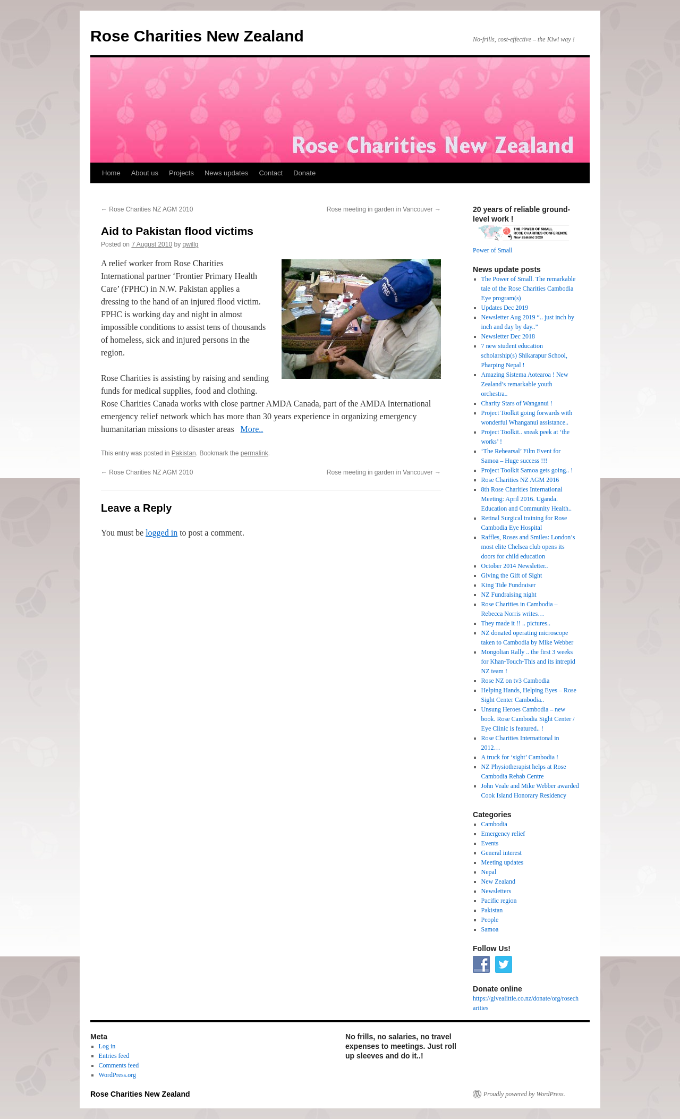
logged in (161, 532)
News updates (226, 173)
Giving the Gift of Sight (511, 575)
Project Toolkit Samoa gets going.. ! (527, 470)
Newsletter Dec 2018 (508, 336)
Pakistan (184, 453)
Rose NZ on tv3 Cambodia (515, 680)
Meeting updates (502, 862)
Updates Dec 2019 (505, 307)
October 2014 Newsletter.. (514, 566)
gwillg (191, 244)
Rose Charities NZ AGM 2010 (147, 209)
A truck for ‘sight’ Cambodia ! (519, 757)
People (490, 919)
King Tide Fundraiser (508, 585)
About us (144, 173)
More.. (252, 429)
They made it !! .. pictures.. (515, 623)
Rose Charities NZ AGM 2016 (520, 480)
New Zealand (498, 881)
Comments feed (119, 1065)
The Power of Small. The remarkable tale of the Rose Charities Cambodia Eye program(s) (528, 288)
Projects (181, 173)
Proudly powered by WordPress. (524, 1094)
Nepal (489, 872)
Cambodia (494, 824)
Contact (271, 173)
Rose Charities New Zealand (197, 36)
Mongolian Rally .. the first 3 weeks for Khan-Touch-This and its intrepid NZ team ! (528, 661)
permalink (254, 453)
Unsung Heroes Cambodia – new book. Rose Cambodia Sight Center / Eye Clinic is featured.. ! (528, 719)
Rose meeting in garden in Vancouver (384, 209)
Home (111, 173)
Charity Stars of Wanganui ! (516, 403)
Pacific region (499, 900)
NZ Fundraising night (509, 594)
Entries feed (114, 1055)
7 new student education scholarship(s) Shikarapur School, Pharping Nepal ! (524, 355)
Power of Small (493, 250)
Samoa (490, 929)
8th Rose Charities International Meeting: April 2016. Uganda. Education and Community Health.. (526, 499)
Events (490, 843)
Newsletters (496, 891)
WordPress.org (117, 1075)
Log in (107, 1046)
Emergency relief (503, 833)
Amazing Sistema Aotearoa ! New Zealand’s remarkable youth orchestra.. (524, 384)
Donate (304, 173)
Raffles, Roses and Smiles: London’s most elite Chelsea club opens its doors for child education (528, 546)
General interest (501, 853)
